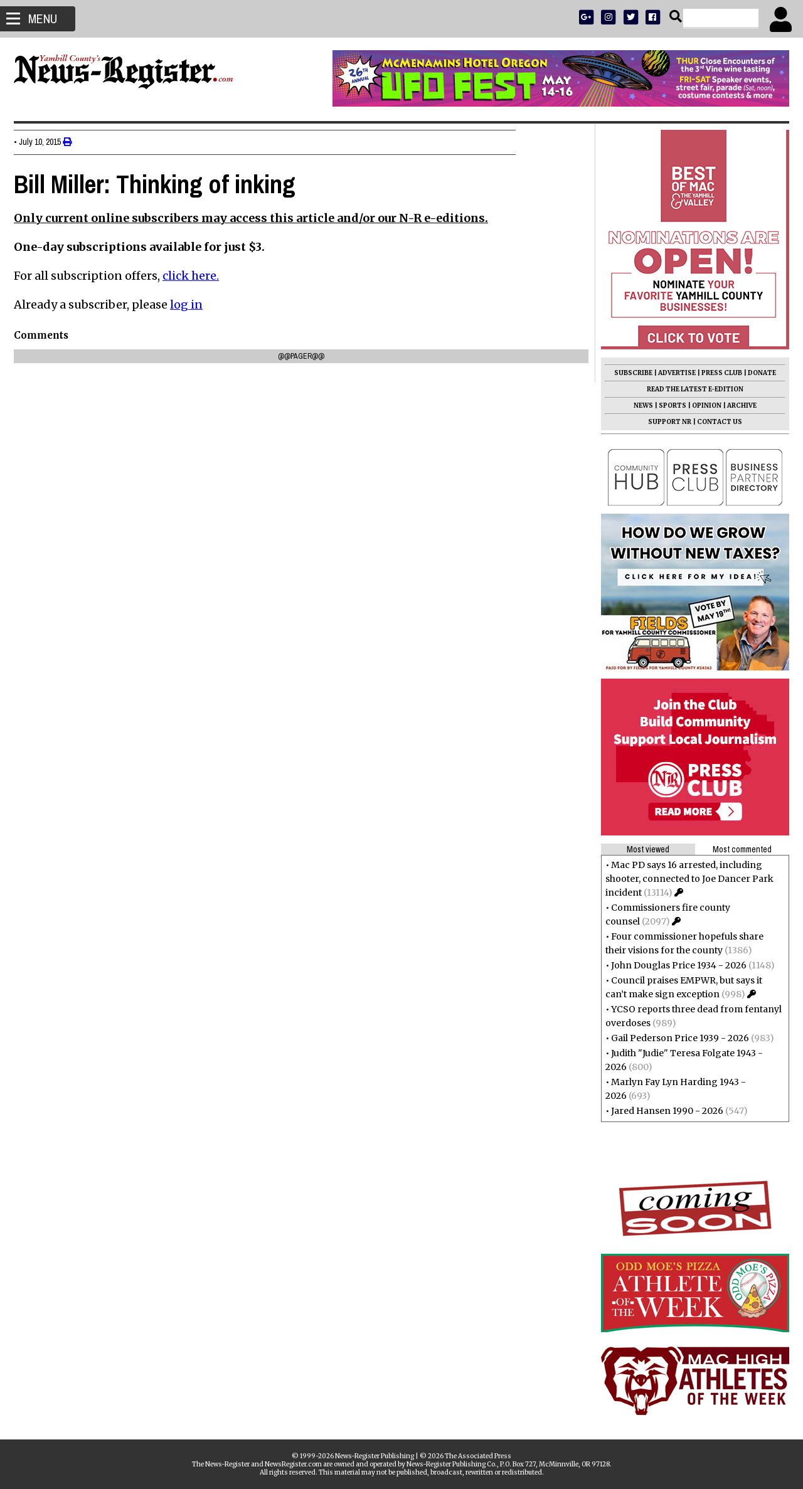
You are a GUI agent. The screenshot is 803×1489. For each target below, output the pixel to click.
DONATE (757, 373)
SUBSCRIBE (628, 373)
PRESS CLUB (716, 373)
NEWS (638, 405)
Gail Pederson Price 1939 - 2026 (675, 1038)
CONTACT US (714, 422)
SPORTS (667, 405)
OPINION (701, 405)
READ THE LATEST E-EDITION (690, 389)
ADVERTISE (672, 373)
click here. (196, 275)
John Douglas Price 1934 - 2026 (674, 965)
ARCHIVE (737, 405)
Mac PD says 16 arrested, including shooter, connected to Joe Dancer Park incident (684, 878)
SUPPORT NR (664, 422)
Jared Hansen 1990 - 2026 (662, 1110)
